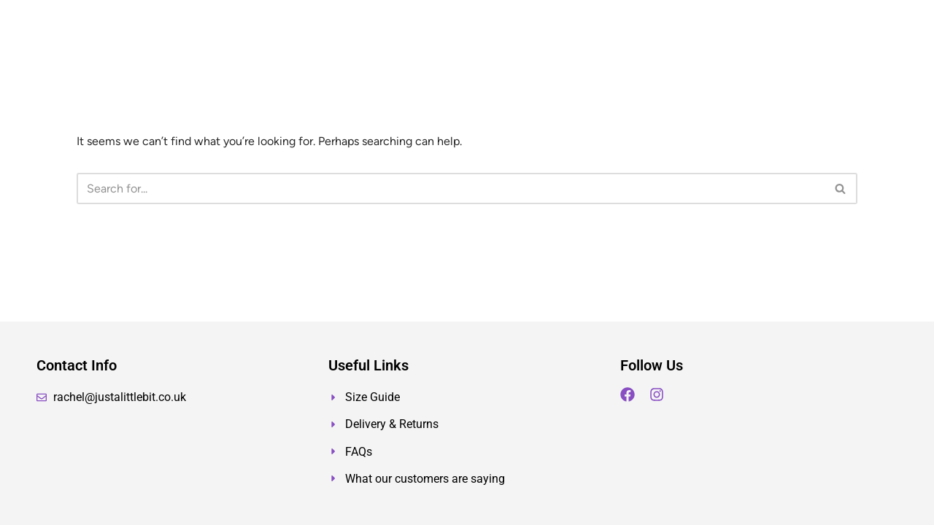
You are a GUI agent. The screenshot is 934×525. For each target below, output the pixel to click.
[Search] (451, 188)
